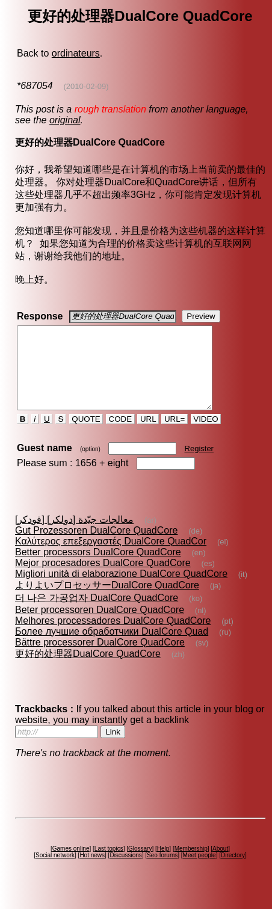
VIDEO (206, 435)
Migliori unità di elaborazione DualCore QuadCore (121, 590)
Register (199, 464)
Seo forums (162, 871)
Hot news (92, 871)
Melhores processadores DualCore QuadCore (113, 637)
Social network (55, 871)
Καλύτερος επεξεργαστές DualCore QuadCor (110, 557)
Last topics (108, 864)
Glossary (140, 864)
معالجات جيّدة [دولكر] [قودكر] (74, 536)
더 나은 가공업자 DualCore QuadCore (96, 614)
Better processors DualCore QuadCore (98, 568)
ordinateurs (76, 53)
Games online (71, 864)
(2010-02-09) (85, 86)
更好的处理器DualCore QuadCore (88, 670)
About (220, 864)
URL (148, 435)
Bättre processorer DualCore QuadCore (100, 658)
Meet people (199, 871)
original (65, 120)
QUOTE (86, 435)
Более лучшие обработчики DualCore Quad (111, 647)
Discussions (125, 871)
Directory (233, 871)
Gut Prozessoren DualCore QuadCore (96, 546)
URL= (174, 435)
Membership (191, 864)
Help (163, 864)
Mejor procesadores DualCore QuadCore (103, 579)
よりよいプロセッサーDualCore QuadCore (107, 601)
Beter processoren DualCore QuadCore (99, 626)
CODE (120, 435)
